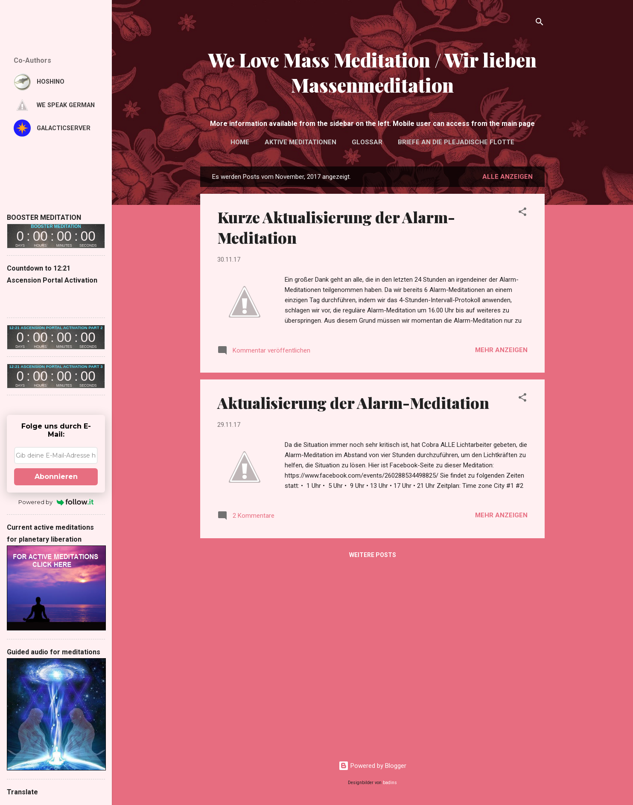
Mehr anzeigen (501, 350)
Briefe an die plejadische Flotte (456, 142)
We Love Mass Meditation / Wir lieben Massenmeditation (372, 72)
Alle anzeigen (507, 177)
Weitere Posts (372, 554)
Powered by (56, 502)
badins (390, 782)
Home (239, 142)
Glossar (367, 142)
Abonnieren (56, 476)
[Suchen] (539, 23)
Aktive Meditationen (300, 142)
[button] (522, 213)
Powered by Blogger (372, 766)
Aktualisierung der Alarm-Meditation (353, 402)
